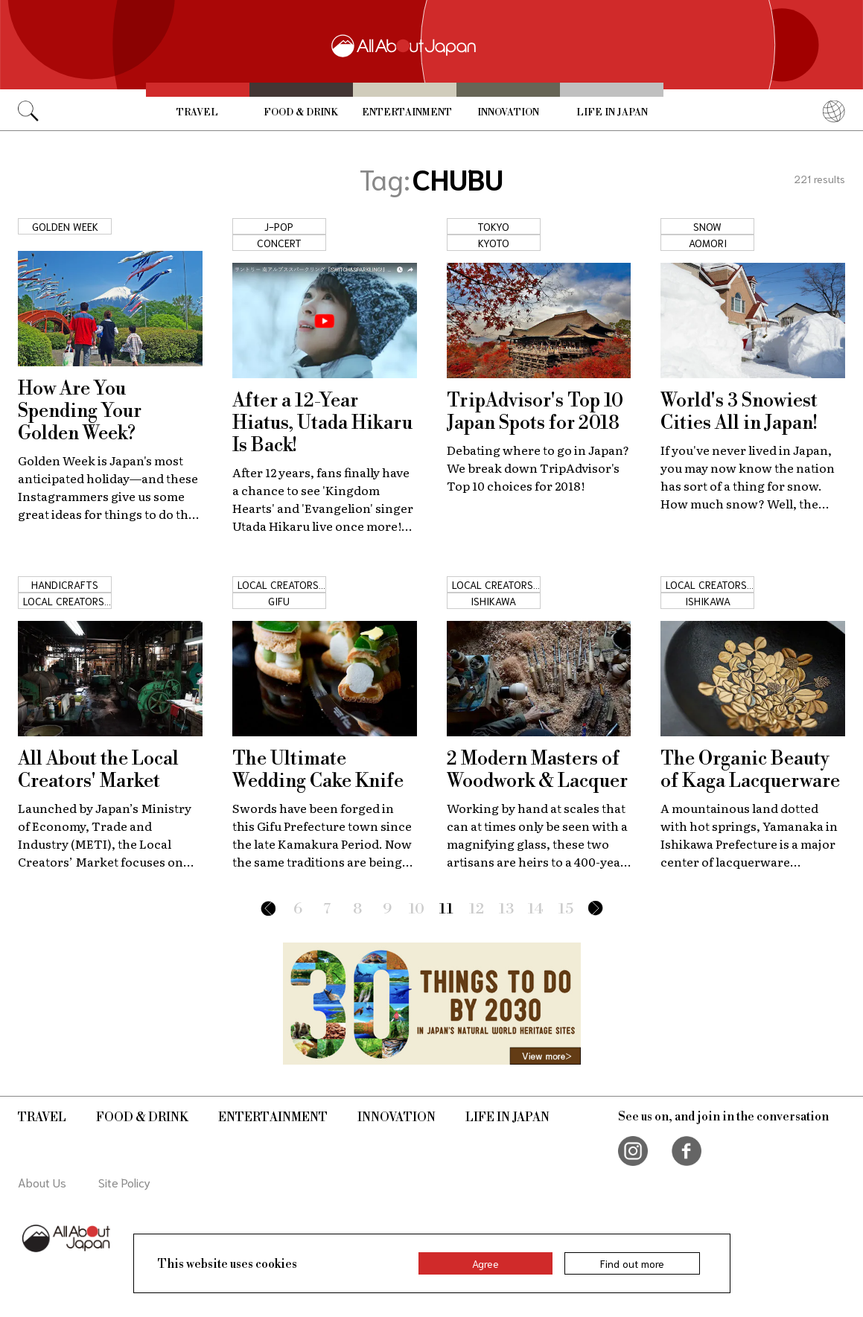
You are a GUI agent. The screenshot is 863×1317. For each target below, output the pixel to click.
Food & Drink (301, 112)
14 (536, 909)
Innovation (508, 112)
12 (476, 909)
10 (416, 909)
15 (565, 909)
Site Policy (124, 1182)
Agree (485, 1263)
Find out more (632, 1263)
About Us (42, 1182)
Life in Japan (612, 112)
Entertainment (407, 112)
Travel (197, 112)
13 (506, 909)
